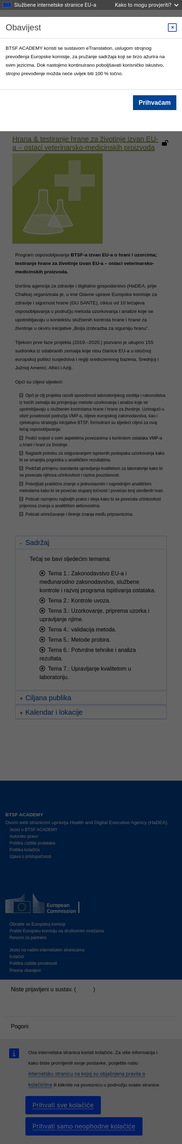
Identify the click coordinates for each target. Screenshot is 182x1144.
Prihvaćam (155, 102)
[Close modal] (172, 27)
